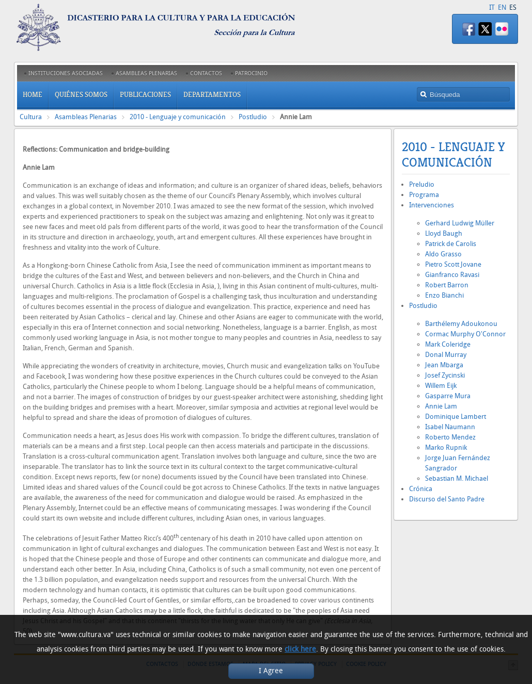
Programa (424, 195)
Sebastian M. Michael (456, 478)
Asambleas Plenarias (86, 117)
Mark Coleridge (448, 344)
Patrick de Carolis (450, 244)
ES (513, 7)
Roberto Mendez (450, 437)
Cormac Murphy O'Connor (465, 334)
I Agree (271, 670)
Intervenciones (431, 205)
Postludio (253, 117)
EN (502, 7)
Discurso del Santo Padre (446, 499)
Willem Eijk (441, 385)
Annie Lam (441, 406)
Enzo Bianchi (444, 295)
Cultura (31, 117)
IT (492, 7)
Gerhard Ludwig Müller (459, 223)
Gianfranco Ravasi (452, 275)
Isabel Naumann (450, 427)
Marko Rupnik (446, 447)
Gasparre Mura (448, 396)
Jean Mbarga (444, 365)
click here (300, 649)
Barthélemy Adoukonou (461, 324)
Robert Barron (446, 285)
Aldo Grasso (443, 254)
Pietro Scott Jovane (453, 264)
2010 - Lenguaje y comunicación (178, 117)
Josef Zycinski (445, 375)
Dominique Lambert (455, 416)
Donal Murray (445, 355)
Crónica (420, 489)
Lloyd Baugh (443, 233)
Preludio (421, 184)
